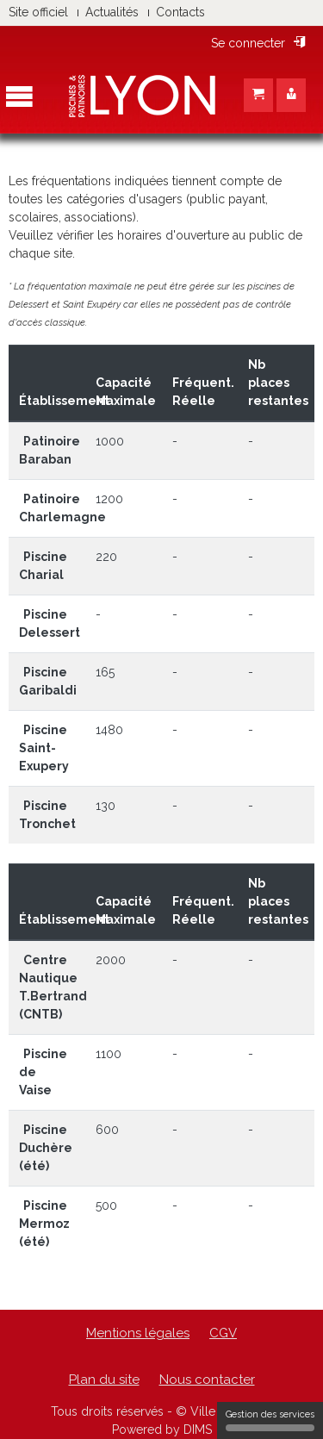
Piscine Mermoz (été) (44, 1224)
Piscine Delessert (49, 623)
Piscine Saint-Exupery (44, 748)
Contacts (180, 12)
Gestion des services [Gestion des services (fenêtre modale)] (270, 1420)
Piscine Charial (43, 566)
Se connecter (258, 43)
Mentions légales (137, 1333)
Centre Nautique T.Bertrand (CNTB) (53, 987)
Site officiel (38, 12)
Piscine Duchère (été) (45, 1148)
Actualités (112, 12)
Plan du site (104, 1379)
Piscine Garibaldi (48, 681)
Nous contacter (207, 1379)
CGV (223, 1333)
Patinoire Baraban (49, 450)
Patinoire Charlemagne (62, 508)
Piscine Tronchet (47, 815)
